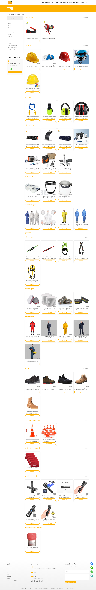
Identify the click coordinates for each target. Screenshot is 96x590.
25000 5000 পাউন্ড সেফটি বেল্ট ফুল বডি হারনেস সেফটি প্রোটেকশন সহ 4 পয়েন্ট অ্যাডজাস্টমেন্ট (81, 258)
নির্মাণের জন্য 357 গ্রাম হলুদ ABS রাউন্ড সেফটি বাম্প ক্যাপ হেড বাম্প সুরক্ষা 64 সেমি (32, 90)
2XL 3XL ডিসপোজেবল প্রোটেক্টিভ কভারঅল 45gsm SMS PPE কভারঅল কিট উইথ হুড (32, 226)
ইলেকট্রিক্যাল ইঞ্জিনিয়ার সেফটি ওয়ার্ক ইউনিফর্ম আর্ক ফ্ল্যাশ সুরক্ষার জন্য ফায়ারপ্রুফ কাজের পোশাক (32, 362)
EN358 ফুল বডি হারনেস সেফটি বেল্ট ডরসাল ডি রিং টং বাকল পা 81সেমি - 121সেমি (65, 258)
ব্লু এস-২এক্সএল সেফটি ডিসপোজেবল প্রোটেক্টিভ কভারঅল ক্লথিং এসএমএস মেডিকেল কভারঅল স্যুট (81, 226)
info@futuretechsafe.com (15, 63)
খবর (61, 2)
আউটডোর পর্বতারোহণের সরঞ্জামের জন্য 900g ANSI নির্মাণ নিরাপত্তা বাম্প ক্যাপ (81, 67)
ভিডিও (70, 2)
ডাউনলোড (65, 2)
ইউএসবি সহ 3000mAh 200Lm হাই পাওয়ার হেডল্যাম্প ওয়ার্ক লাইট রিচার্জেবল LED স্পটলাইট (32, 38)
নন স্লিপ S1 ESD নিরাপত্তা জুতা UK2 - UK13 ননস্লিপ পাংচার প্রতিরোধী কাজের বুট (81, 390)
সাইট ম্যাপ (29, 588)
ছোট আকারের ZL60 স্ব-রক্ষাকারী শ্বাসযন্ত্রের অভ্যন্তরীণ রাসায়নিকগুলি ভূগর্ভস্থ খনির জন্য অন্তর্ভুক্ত (32, 549)
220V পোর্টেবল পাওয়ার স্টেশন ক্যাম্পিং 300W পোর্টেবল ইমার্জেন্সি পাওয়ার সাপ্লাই (49, 170)
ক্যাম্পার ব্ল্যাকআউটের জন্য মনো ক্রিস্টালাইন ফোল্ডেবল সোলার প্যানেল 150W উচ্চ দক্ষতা (65, 146)
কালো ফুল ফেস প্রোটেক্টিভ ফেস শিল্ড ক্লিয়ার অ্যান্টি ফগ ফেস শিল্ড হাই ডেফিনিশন (49, 198)
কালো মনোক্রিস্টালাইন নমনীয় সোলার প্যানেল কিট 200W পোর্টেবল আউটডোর (48, 146)
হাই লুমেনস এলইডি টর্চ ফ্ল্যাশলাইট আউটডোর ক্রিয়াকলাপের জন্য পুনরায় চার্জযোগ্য (48, 521)
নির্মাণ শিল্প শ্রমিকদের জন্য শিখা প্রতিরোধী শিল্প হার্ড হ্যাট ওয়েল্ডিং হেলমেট (32, 67)
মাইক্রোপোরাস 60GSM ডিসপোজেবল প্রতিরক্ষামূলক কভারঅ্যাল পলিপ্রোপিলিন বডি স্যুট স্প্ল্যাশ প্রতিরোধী (49, 226)
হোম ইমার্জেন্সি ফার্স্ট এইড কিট (32, 467)
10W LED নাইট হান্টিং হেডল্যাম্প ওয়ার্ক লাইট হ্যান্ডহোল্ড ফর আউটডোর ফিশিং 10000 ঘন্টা (49, 38)
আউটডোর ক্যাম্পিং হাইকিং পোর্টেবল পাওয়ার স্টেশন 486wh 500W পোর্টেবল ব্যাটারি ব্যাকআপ (32, 170)
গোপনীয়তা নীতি (24, 588)
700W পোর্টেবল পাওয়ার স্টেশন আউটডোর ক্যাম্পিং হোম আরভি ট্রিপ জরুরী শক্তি (81, 146)
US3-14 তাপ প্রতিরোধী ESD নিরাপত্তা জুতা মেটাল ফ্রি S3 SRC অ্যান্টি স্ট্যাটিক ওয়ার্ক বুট (49, 390)
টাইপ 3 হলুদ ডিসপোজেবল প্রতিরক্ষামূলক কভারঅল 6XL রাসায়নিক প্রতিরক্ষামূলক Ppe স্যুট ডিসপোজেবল (65, 226)
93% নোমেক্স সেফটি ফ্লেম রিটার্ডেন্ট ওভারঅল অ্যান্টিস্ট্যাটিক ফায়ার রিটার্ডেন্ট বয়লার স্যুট (81, 338)
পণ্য (54, 2)
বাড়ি (43, 2)
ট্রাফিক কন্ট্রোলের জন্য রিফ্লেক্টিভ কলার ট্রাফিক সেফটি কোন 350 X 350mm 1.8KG (32, 441)
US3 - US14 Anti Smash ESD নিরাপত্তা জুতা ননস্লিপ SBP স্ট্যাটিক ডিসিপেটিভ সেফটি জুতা (65, 390)
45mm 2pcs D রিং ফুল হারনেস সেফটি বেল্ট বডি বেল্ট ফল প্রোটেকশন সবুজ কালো (32, 258)
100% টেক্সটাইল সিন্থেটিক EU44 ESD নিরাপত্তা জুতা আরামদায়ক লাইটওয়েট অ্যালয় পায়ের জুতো (32, 390)
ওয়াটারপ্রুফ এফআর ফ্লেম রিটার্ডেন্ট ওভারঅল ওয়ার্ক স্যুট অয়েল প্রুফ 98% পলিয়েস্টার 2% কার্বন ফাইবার (32, 338)
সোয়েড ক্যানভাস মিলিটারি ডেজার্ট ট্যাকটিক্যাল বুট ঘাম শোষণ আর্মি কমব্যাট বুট (32, 413)
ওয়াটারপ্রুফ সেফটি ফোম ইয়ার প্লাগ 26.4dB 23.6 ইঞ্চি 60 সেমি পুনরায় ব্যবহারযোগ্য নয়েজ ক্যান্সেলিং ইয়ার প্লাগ (32, 118)
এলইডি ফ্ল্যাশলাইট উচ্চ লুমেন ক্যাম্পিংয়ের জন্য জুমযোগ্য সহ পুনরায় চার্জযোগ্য (32, 497)
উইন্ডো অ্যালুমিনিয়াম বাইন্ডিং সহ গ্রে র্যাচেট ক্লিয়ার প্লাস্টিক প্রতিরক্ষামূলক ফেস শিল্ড (65, 198)
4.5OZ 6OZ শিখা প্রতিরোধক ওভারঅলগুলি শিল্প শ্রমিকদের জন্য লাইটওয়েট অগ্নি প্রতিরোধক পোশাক (49, 338)
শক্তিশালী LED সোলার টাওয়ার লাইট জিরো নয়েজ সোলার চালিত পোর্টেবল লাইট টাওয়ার (65, 170)
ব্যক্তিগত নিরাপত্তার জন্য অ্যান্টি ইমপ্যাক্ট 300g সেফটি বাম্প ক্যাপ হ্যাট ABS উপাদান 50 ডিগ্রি (65, 67)
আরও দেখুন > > (86, 17)
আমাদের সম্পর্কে (49, 2)
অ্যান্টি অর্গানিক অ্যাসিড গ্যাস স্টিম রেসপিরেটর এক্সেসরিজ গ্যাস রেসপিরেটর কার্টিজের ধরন (32, 310)
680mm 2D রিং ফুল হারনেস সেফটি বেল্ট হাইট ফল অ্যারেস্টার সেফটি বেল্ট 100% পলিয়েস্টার (48, 258)
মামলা (57, 2)
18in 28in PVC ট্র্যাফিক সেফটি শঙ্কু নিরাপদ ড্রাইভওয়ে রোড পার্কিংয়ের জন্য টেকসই (49, 441)
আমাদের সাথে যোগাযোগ (78, 2)
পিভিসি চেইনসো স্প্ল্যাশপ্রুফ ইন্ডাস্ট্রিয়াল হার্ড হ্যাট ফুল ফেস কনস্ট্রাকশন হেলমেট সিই (48, 67)
